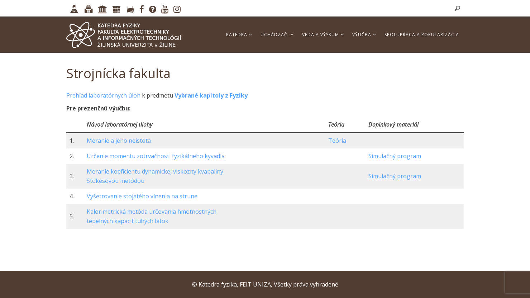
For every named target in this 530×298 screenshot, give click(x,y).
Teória (337, 141)
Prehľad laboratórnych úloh (103, 95)
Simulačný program (394, 156)
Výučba (364, 35)
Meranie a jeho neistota (119, 141)
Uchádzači (277, 35)
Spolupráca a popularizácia (422, 35)
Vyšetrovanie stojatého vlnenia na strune (142, 196)
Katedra (239, 35)
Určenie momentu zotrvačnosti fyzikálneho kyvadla (156, 156)
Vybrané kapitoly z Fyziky (211, 95)
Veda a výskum (323, 35)
